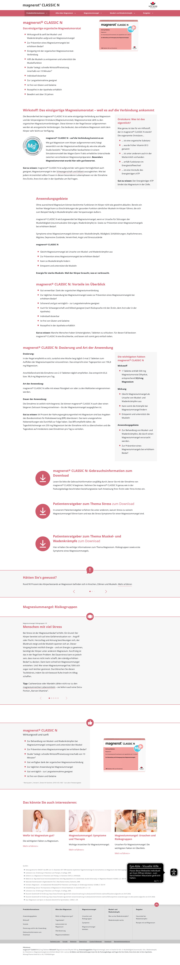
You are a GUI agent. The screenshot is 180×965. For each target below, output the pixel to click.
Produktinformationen (35, 13)
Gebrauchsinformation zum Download (32, 933)
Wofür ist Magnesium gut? (64, 916)
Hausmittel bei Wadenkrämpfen (141, 917)
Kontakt (65, 941)
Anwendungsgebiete (30, 916)
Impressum (107, 941)
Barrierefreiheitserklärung (122, 941)
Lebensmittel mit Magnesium (61, 925)
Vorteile (25, 924)
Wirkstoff (26, 920)
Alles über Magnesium (64, 13)
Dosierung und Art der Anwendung (34, 928)
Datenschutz (83, 941)
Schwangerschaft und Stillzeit (70, 171)
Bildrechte (73, 941)
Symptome (85, 923)
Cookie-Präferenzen (96, 941)
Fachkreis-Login (55, 941)
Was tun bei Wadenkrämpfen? (118, 916)
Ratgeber (146, 13)
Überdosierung (60, 931)
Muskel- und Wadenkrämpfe (121, 13)
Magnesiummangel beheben (88, 928)
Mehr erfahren (125, 584)
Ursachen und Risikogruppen (87, 917)
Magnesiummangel (91, 13)
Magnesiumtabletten (62, 935)
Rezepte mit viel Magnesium (145, 923)
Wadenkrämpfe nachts (116, 920)
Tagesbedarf (59, 920)
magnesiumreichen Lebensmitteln (39, 687)
